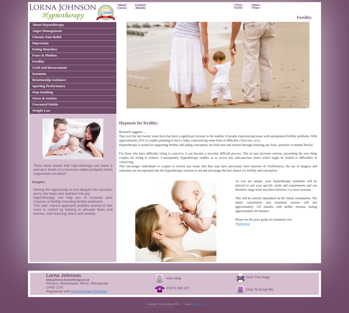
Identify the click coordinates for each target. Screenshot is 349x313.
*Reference (242, 224)
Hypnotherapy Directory (89, 291)
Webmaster (196, 304)
